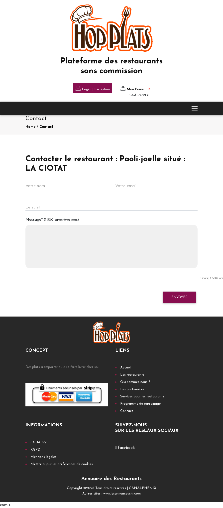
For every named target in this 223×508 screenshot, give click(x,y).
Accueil (125, 367)
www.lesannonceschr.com (122, 494)
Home (30, 127)
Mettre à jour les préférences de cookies (61, 464)
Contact (46, 127)
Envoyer (179, 297)
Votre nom (35, 186)
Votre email (125, 186)
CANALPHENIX (142, 488)
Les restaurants (132, 375)
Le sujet (32, 207)
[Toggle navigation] (194, 108)
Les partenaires (132, 389)
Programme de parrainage (140, 404)
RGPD (35, 450)
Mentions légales (43, 457)
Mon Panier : (138, 89)
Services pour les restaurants (142, 396)
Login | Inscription (92, 89)
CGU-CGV (38, 442)
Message (52, 220)
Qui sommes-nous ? (135, 382)
